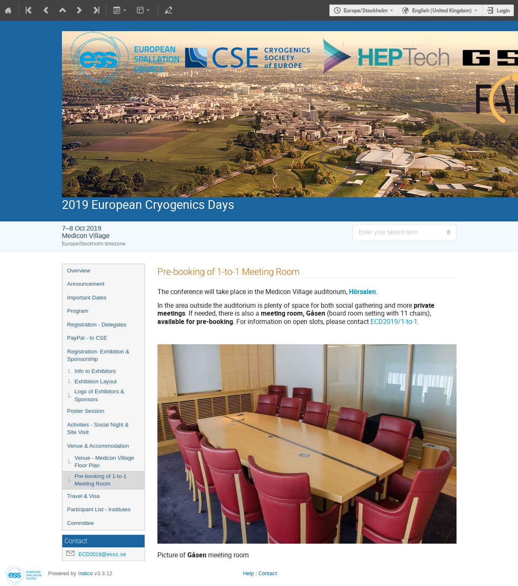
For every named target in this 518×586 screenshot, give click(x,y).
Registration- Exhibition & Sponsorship (98, 355)
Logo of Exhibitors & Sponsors (99, 395)
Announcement (86, 284)
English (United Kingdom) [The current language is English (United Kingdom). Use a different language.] (442, 10)
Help (248, 573)
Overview (79, 270)
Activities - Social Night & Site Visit (98, 429)
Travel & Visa (83, 496)
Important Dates (87, 297)
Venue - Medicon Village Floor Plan (105, 462)
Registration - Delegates (97, 324)
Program (77, 311)
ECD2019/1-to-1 (394, 321)
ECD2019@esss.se (102, 554)
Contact (267, 573)
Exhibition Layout (96, 381)
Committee (80, 523)
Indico (85, 573)
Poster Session (86, 411)
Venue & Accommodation (98, 446)
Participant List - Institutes (99, 509)
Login (503, 10)
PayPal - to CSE (87, 338)
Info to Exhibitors (95, 371)
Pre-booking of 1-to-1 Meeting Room (101, 480)
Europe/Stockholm (366, 10)
